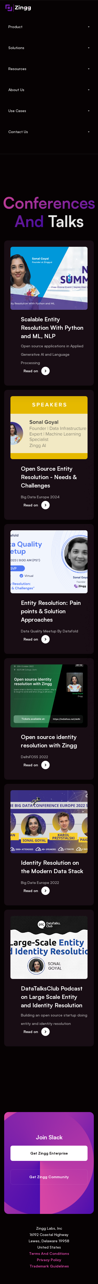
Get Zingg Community (49, 1177)
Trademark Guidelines (49, 1266)
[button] (49, 26)
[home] (18, 7)
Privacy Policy (49, 1259)
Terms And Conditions (49, 1253)
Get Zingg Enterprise (49, 1153)
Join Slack (49, 1137)
